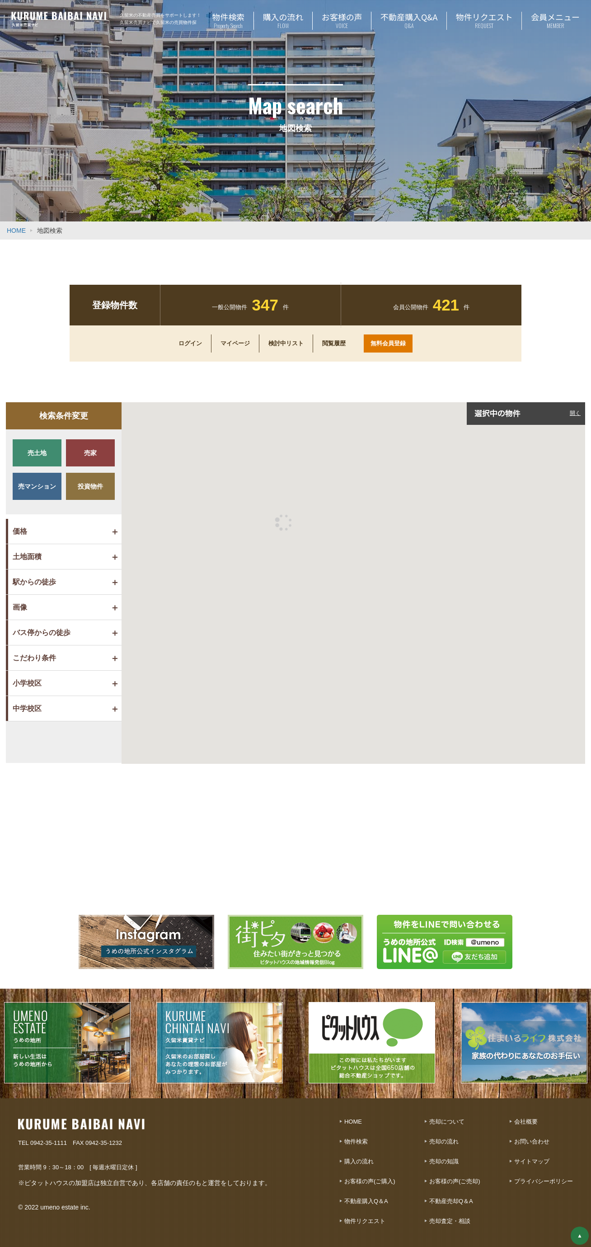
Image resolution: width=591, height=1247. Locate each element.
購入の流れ (359, 1161)
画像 (20, 607)
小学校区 (27, 683)
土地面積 (27, 556)
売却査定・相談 (449, 1221)
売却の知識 (444, 1161)
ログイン (190, 343)
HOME (16, 230)
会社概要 (526, 1121)
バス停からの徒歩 (41, 632)
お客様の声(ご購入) (369, 1181)
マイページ (235, 343)
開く (575, 413)
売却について (446, 1121)
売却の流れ (444, 1141)
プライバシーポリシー (543, 1181)
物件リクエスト (364, 1221)
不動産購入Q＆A (366, 1201)
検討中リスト (286, 343)
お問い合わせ (531, 1141)
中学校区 (27, 708)
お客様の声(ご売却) (454, 1181)
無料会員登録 (388, 343)
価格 (20, 531)
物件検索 (356, 1141)
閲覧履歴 (334, 343)
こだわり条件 (34, 658)
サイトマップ (531, 1161)
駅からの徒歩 (34, 582)
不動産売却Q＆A (451, 1201)
